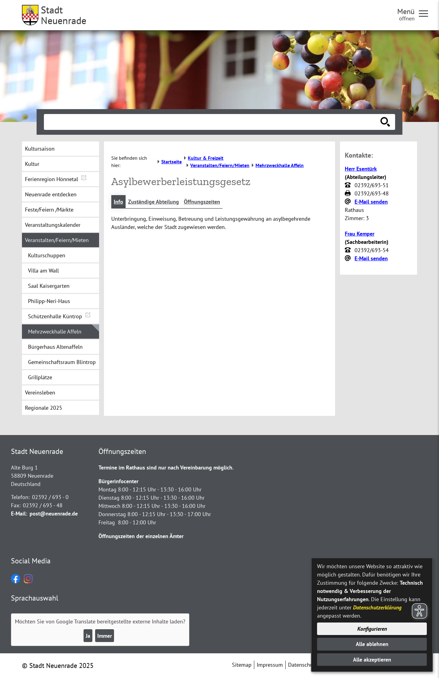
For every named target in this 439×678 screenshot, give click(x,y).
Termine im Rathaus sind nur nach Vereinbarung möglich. (166, 467)
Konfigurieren (372, 628)
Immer (104, 635)
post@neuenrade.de (54, 513)
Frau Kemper (359, 233)
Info (118, 201)
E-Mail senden (371, 201)
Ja (88, 635)
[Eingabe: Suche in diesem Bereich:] (212, 122)
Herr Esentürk (361, 168)
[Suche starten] (385, 122)
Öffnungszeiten (202, 201)
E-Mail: (19, 513)
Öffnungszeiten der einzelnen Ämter (141, 536)
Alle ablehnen (372, 644)
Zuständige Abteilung (153, 201)
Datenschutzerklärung (377, 607)
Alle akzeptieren (372, 659)
